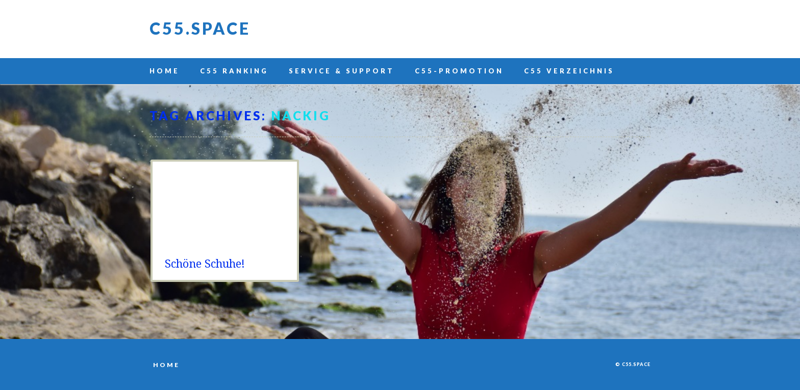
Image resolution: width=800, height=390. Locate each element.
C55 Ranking (234, 71)
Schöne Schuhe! (205, 263)
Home (164, 71)
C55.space (200, 28)
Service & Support (341, 71)
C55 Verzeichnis (569, 71)
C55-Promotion (459, 71)
